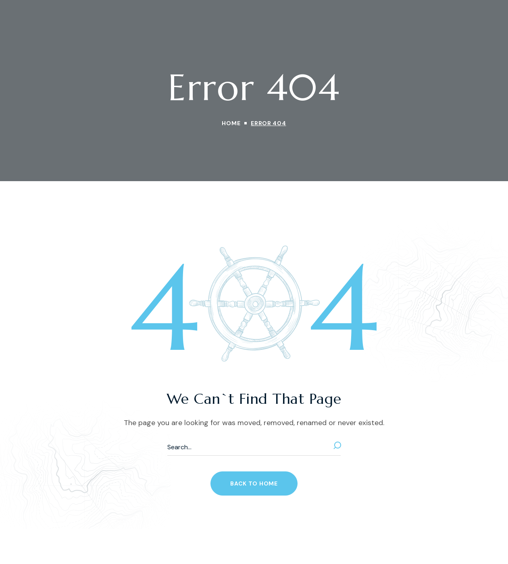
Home (231, 123)
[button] (253, 483)
